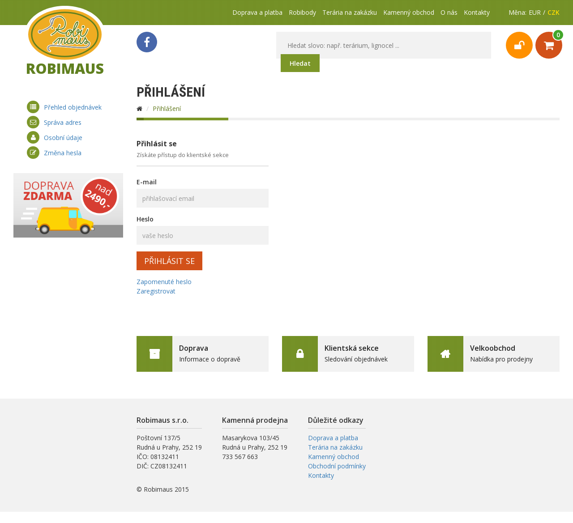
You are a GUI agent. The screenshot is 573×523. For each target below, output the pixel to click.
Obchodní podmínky (337, 466)
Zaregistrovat (156, 291)
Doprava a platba (257, 12)
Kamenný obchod (408, 12)
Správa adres (62, 122)
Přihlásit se (169, 260)
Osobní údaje (63, 137)
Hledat (300, 63)
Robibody (302, 12)
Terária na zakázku (349, 12)
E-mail (147, 182)
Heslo (145, 219)
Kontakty (477, 12)
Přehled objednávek (73, 107)
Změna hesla (62, 153)
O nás (449, 12)
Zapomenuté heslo (164, 281)
